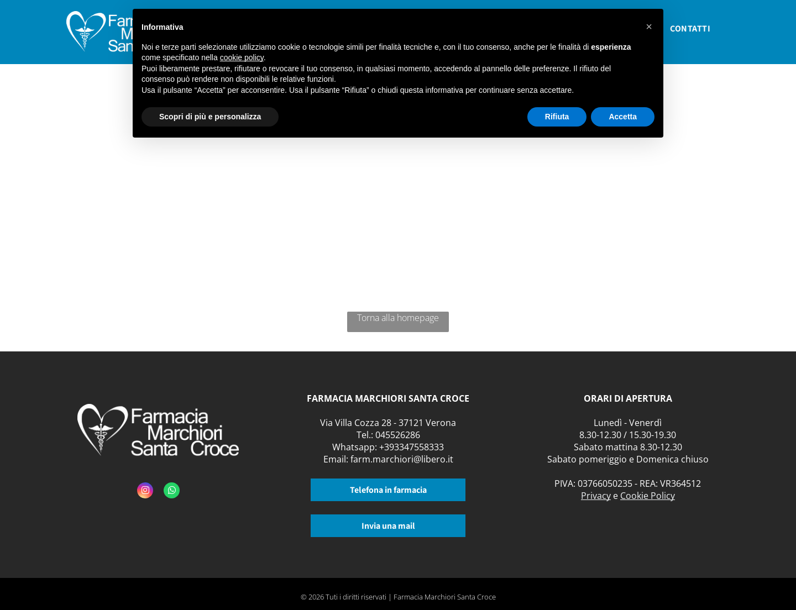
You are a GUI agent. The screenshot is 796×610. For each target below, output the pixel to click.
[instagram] (145, 491)
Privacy (596, 496)
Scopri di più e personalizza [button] (210, 116)
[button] (649, 26)
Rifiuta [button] (557, 116)
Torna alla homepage (398, 318)
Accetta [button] (623, 116)
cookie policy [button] (242, 57)
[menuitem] (690, 32)
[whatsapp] (172, 491)
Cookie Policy (647, 496)
